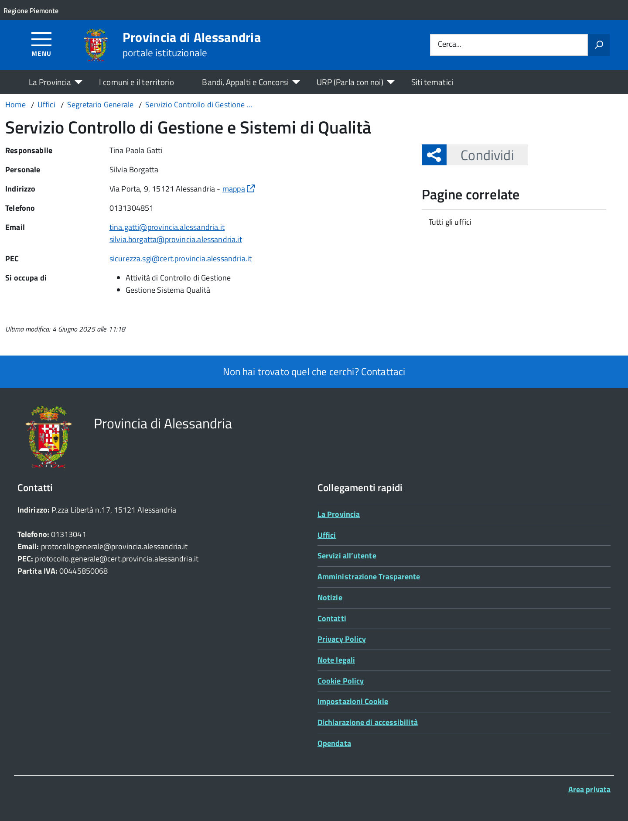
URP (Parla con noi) (350, 81)
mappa (238, 189)
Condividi (480, 154)
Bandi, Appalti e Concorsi (245, 81)
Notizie (329, 597)
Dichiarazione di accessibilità (367, 722)
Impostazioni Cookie (352, 701)
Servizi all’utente (346, 555)
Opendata (334, 743)
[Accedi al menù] (41, 43)
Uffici (326, 535)
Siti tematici (432, 81)
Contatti (331, 618)
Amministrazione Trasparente (368, 576)
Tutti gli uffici (450, 222)
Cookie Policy (340, 681)
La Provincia (50, 81)
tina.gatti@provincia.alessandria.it (167, 227)
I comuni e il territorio (136, 81)
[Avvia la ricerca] (599, 45)
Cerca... (449, 45)
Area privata (589, 789)
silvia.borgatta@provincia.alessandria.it (175, 239)
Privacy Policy (341, 639)
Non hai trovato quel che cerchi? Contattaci (314, 371)
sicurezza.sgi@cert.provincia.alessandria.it (180, 258)
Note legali (336, 660)
